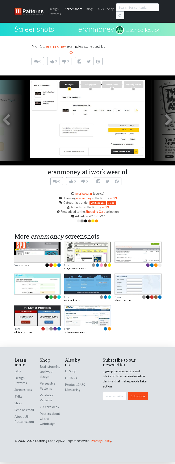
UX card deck (49, 407)
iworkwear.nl (83, 193)
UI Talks (71, 378)
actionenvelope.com (75, 332)
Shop (110, 9)
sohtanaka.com (72, 300)
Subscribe (138, 396)
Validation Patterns (47, 397)
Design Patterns (20, 380)
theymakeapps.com (75, 268)
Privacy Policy (101, 441)
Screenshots (73, 9)
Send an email (24, 410)
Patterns (55, 11)
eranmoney (96, 28)
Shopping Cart (95, 211)
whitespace (98, 202)
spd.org (24, 265)
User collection (143, 29)
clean (111, 202)
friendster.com (123, 300)
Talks (100, 9)
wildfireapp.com (23, 332)
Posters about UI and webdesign (50, 418)
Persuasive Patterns (47, 385)
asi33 (69, 52)
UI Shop (70, 371)
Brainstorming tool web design (50, 371)
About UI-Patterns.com (24, 418)
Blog (89, 9)
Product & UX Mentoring (75, 386)
